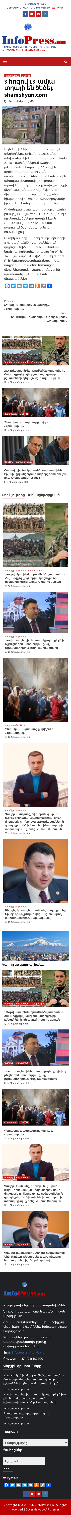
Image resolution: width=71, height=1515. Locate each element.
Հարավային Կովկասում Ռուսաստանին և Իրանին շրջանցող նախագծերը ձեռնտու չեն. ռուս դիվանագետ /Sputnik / (35, 474)
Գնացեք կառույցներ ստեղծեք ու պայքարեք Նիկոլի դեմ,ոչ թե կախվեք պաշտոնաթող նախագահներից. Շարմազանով (35, 914)
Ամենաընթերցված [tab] (43, 495)
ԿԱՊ (26, 7)
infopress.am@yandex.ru (28, 1352)
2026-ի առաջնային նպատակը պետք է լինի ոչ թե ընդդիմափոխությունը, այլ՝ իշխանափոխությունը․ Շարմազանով (34, 644)
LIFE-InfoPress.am (40, 7)
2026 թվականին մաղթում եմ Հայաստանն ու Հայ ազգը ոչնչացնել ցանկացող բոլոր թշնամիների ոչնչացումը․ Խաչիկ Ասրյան (34, 374)
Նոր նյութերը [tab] (13, 495)
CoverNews (33, 1509)
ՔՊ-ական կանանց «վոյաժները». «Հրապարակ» (35, 305)
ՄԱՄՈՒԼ (26, 76)
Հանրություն (12, 76)
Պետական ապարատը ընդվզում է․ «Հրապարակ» (27, 1415)
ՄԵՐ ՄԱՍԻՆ (14, 7)
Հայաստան (22, 362)
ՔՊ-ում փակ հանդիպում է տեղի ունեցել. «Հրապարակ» (35, 317)
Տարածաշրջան (24, 462)
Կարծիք (8, 362)
